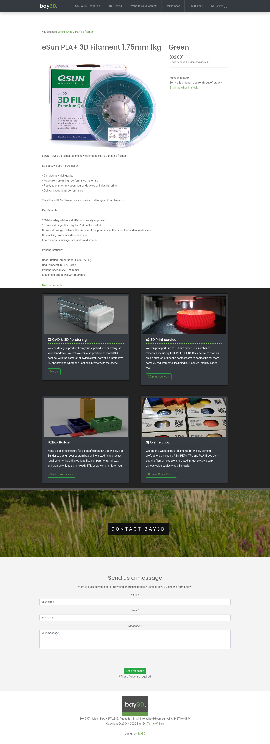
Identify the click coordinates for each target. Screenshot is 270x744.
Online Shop (173, 6)
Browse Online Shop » (161, 474)
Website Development (143, 6)
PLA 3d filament (84, 31)
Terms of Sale (155, 723)
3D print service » (158, 376)
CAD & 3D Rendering (87, 6)
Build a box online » (61, 474)
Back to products (52, 285)
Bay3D (141, 733)
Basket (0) (219, 6)
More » (54, 371)
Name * (135, 594)
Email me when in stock (183, 87)
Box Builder (195, 6)
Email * (135, 610)
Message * (135, 626)
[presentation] (63, 658)
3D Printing (115, 6)
